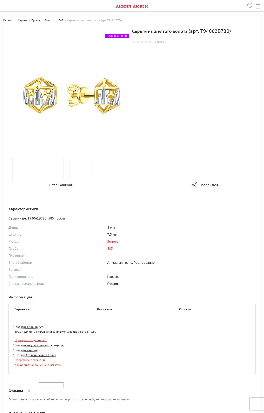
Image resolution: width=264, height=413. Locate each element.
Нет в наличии (60, 185)
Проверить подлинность (31, 340)
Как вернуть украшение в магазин (38, 365)
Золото (112, 241)
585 (110, 248)
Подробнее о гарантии (30, 360)
